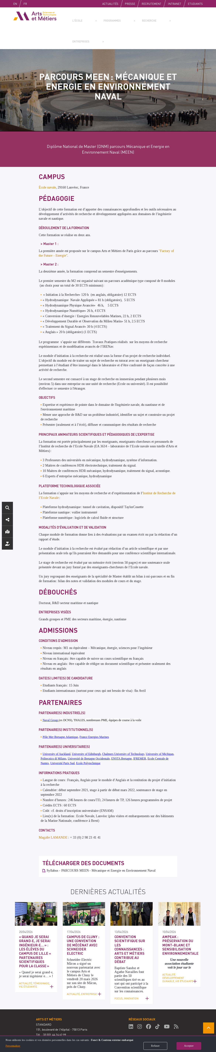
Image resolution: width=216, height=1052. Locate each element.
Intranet (174, 4)
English (19, 4)
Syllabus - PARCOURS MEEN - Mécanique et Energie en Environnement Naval (101, 849)
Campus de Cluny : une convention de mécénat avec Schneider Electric (83, 922)
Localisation (7, 532)
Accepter (189, 1045)
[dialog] (108, 1044)
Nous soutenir (7, 544)
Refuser (155, 1045)
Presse (130, 4)
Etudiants (195, 4)
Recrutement (151, 4)
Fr (33, 4)
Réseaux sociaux (7, 520)
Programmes (102, 17)
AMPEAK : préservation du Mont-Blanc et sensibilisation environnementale (178, 924)
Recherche (130, 17)
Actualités (110, 4)
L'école (76, 17)
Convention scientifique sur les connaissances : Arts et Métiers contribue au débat (130, 924)
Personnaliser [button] (13, 1045)
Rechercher (7, 508)
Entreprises (159, 17)
